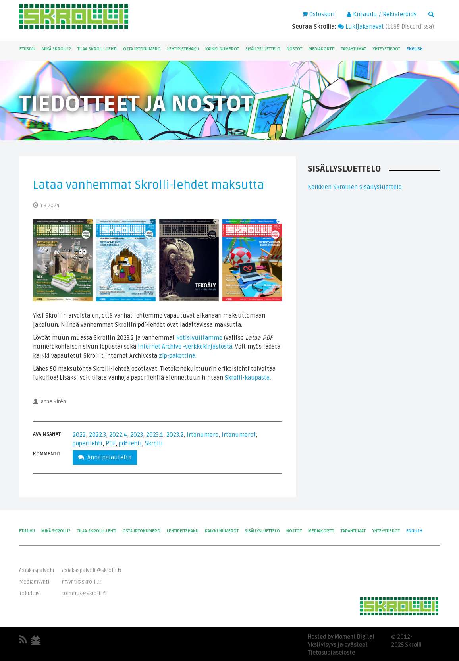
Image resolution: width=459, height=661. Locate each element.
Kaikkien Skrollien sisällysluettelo (355, 187)
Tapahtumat (353, 49)
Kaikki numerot (222, 49)
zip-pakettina (177, 355)
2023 (136, 434)
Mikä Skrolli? (56, 49)
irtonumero (202, 434)
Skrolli (154, 443)
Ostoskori (318, 14)
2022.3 (97, 434)
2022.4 (118, 434)
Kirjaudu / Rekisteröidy (382, 14)
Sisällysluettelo (262, 49)
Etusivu (27, 49)
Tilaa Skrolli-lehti (97, 49)
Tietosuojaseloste (331, 652)
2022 (79, 434)
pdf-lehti (130, 443)
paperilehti (87, 443)
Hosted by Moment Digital (341, 637)
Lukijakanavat (361, 26)
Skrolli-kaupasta (247, 377)
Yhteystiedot (386, 49)
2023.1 (154, 434)
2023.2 (174, 434)
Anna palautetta (104, 457)
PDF (111, 443)
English (415, 49)
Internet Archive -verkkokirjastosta (185, 346)
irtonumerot (239, 434)
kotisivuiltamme (199, 337)
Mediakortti (322, 49)
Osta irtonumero (142, 49)
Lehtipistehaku (183, 49)
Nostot (294, 49)
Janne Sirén (52, 402)
